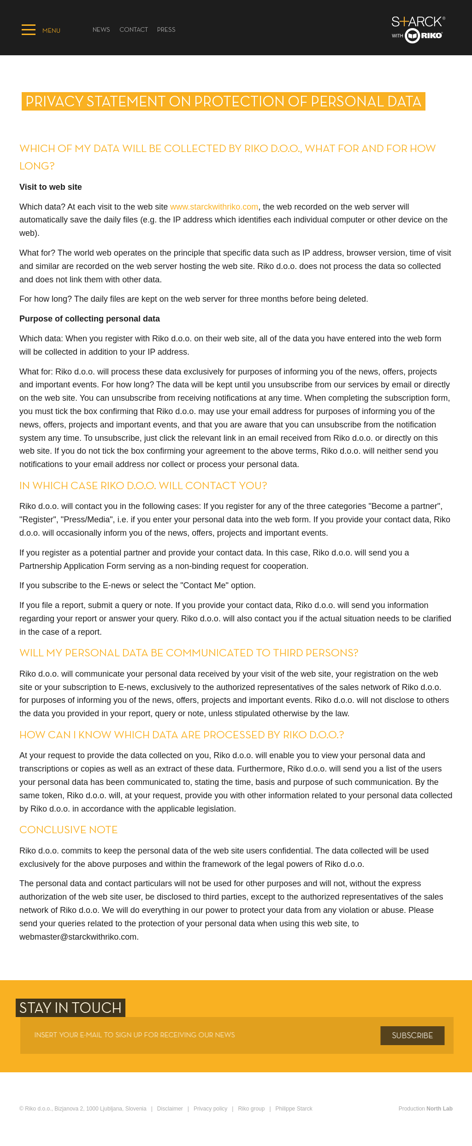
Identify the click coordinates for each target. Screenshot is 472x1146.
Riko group (251, 1108)
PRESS (166, 30)
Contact (133, 30)
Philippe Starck (294, 1108)
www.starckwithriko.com (214, 206)
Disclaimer (170, 1108)
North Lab (439, 1108)
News (101, 30)
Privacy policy (210, 1108)
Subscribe (415, 1036)
